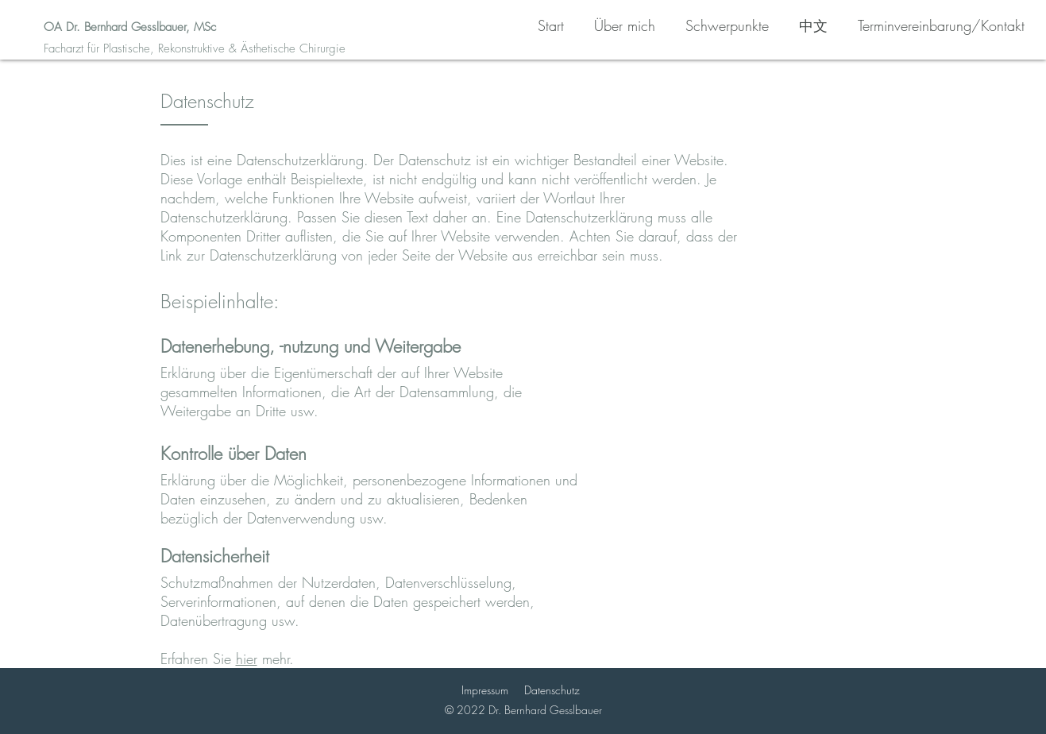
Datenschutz (552, 689)
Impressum (484, 689)
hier (246, 658)
